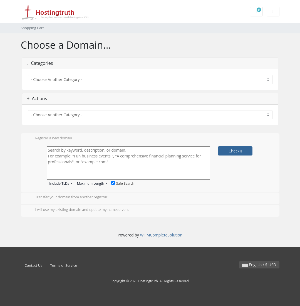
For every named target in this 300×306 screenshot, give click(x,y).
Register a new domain (49, 138)
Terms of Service (63, 265)
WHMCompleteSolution (161, 235)
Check (235, 151)
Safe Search (122, 183)
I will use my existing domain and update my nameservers (77, 210)
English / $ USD (259, 264)
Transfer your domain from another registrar (67, 197)
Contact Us (34, 265)
